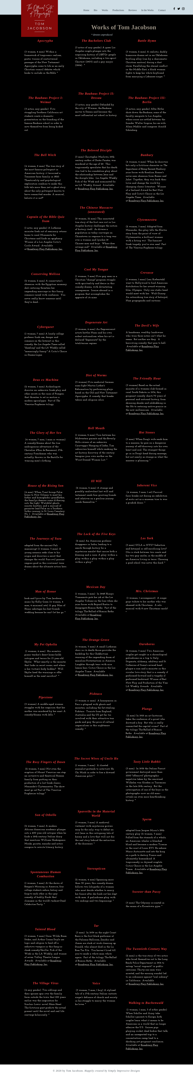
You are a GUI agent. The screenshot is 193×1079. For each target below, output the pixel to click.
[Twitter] (178, 8)
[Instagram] (183, 8)
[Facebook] (174, 8)
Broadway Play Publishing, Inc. (95, 675)
